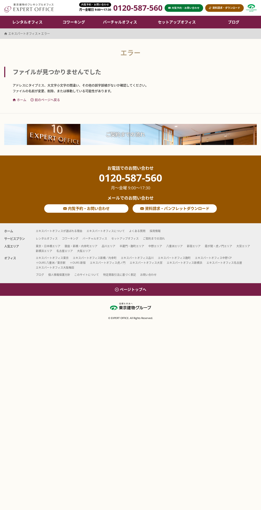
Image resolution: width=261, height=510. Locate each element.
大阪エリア (84, 251)
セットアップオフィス (177, 22)
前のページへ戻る (45, 100)
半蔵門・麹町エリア (132, 246)
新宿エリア (194, 246)
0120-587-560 (130, 182)
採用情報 (155, 231)
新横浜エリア (44, 251)
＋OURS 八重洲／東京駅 (50, 262)
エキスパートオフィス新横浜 (184, 262)
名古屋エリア (64, 251)
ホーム (19, 100)
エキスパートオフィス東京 (52, 258)
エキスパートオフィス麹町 (174, 258)
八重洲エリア (174, 246)
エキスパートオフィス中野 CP (213, 258)
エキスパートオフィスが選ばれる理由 (59, 231)
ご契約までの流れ (125, 134)
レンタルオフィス (27, 22)
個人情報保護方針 (59, 274)
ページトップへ (130, 289)
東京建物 (251, 8)
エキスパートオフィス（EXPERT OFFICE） (29, 8)
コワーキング (74, 22)
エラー (45, 34)
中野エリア (155, 246)
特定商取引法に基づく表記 (119, 274)
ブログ (233, 22)
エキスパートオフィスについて (106, 231)
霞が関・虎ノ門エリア (218, 246)
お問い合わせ (148, 274)
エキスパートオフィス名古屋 (224, 262)
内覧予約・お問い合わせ (86, 208)
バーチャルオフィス (120, 22)
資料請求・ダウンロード (224, 8)
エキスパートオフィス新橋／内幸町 (95, 258)
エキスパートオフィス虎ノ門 (107, 262)
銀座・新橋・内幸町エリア (81, 246)
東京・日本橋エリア (48, 246)
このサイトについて (86, 274)
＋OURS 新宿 (78, 262)
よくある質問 (137, 231)
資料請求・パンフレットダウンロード (174, 208)
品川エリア (108, 246)
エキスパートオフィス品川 (137, 258)
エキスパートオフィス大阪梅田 (55, 267)
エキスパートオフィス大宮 (146, 262)
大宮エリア (243, 246)
